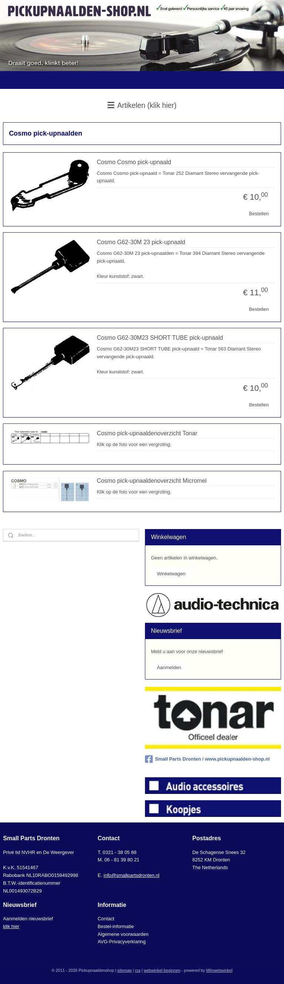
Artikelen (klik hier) (142, 105)
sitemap (125, 970)
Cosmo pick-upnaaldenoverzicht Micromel (152, 481)
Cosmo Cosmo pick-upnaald (134, 162)
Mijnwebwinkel (219, 970)
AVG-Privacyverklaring (122, 941)
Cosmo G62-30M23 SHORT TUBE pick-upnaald (160, 338)
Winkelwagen (171, 573)
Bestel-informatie (116, 926)
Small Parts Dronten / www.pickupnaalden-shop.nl (207, 759)
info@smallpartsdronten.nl (131, 875)
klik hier (11, 926)
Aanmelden (169, 667)
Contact (106, 918)
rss (138, 970)
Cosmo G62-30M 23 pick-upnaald (141, 242)
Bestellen (258, 213)
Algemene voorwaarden (123, 934)
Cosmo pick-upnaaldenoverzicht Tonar (147, 433)
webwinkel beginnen (162, 970)
